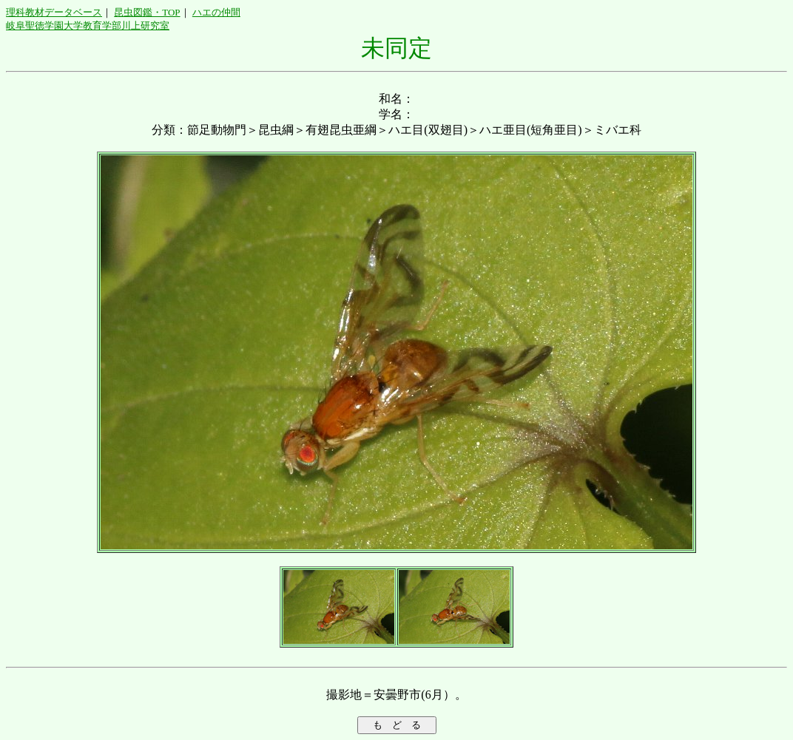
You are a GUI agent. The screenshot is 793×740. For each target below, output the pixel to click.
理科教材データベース (54, 12)
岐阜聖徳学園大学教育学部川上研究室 (87, 25)
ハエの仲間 (216, 12)
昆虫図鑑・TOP (147, 12)
